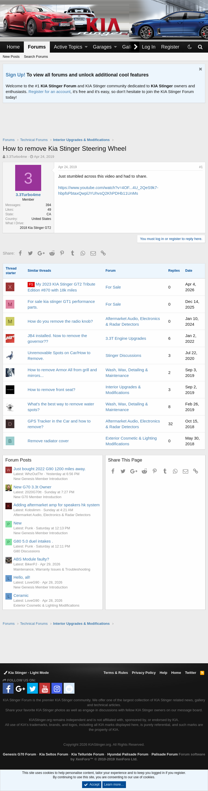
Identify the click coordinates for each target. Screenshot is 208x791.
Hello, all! (22, 583)
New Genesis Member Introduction (41, 479)
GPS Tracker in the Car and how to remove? (59, 424)
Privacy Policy (144, 673)
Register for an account (49, 91)
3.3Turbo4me (16, 157)
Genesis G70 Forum (19, 754)
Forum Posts (19, 460)
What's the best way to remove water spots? (61, 407)
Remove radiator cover (48, 440)
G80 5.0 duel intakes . (33, 547)
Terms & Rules (115, 673)
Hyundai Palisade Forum (127, 754)
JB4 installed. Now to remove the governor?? (57, 338)
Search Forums (36, 57)
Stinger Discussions (123, 355)
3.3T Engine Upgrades (126, 338)
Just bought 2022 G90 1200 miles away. (50, 468)
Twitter (190, 673)
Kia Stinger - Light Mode (26, 673)
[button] (86, 47)
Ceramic (21, 601)
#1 (200, 167)
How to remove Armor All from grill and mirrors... (62, 372)
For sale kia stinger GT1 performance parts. (61, 304)
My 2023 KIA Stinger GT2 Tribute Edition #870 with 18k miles (61, 287)
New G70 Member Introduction (38, 497)
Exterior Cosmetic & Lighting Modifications (47, 611)
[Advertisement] (104, 123)
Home (13, 47)
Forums (37, 47)
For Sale (113, 287)
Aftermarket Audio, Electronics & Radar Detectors (52, 520)
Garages (102, 47)
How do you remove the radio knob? (60, 321)
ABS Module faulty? (32, 564)
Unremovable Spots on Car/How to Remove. (59, 355)
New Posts (11, 57)
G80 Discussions (27, 557)
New (18, 528)
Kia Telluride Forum (87, 754)
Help (163, 673)
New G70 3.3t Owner (33, 487)
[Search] (200, 47)
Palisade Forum (164, 754)
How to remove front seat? (51, 389)
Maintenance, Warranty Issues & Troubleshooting (52, 575)
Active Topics (68, 47)
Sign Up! (15, 75)
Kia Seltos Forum (53, 754)
